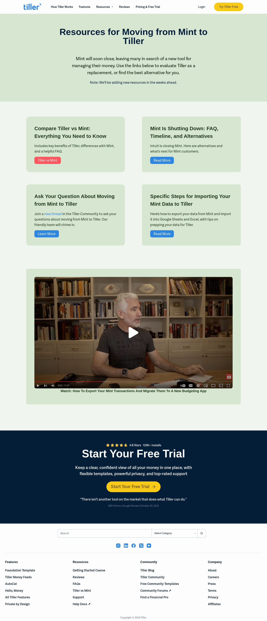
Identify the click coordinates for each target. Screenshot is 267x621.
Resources (105, 7)
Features (84, 7)
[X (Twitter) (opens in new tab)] (141, 545)
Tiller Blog (147, 570)
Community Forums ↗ (155, 591)
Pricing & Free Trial (148, 7)
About (212, 570)
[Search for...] (105, 533)
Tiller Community (152, 577)
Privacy (213, 597)
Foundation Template (20, 570)
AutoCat (11, 584)
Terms (212, 591)
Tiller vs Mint (33, 160)
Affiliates (214, 604)
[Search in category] (175, 533)
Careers (213, 577)
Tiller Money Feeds (18, 577)
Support (78, 597)
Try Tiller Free (228, 7)
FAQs (76, 584)
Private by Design (17, 604)
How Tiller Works (62, 7)
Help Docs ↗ (81, 604)
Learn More (32, 234)
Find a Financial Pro (154, 597)
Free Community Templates (159, 584)
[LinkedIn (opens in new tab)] (126, 545)
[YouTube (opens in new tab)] (149, 545)
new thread (38, 214)
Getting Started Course (89, 570)
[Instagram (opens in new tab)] (118, 545)
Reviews (124, 7)
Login (201, 7)
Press (212, 584)
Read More (176, 160)
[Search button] (202, 533)
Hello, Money (14, 591)
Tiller (144, 617)
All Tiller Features (17, 597)
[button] (148, 333)
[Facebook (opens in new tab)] (133, 545)
